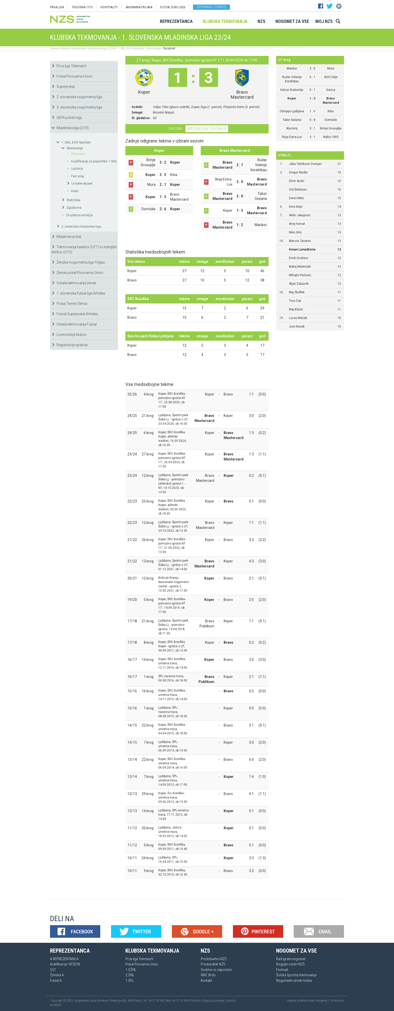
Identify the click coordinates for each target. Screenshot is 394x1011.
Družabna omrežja (77, 215)
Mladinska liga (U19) (101, 48)
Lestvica (75, 168)
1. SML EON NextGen (130, 48)
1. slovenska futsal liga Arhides (78, 293)
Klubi (72, 191)
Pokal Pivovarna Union (71, 76)
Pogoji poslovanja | (214, 1000)
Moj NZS (324, 21)
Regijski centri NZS (290, 964)
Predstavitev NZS (214, 959)
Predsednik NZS (213, 964)
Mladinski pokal (66, 237)
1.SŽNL (130, 969)
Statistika (70, 200)
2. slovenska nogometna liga (76, 97)
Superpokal (63, 87)
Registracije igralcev (69, 345)
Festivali (282, 969)
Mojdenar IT (323, 1000)
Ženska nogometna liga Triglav (78, 262)
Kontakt (206, 980)
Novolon (339, 1000)
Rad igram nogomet (291, 959)
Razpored (169, 48)
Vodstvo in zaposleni (216, 969)
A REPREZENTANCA (64, 959)
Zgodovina (71, 207)
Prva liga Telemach (68, 66)
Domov (54, 48)
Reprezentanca (176, 21)
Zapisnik (175, 128)
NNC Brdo (208, 975)
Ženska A (57, 975)
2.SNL (129, 975)
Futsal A (56, 980)
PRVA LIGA (57, 7)
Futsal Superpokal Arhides (74, 314)
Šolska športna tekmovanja (296, 975)
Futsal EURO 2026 (172, 7)
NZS (261, 21)
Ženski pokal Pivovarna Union (77, 273)
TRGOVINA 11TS (82, 7)
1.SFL (129, 980)
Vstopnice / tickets (211, 7)
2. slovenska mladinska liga (78, 226)
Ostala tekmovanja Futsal (74, 324)
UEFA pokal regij (66, 118)
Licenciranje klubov (69, 335)
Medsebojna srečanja (207, 128)
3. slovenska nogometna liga (76, 107)
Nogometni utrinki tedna (294, 980)
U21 (53, 969)
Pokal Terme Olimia (69, 304)
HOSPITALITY (109, 7)
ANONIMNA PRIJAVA (139, 7)
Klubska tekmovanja (225, 21)
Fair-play (75, 176)
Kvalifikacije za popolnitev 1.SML (92, 161)
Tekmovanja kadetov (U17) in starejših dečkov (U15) (84, 249)
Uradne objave (79, 183)
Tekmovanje (153, 48)
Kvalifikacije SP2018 (65, 964)
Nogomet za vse (292, 21)
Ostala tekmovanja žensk (73, 283)
